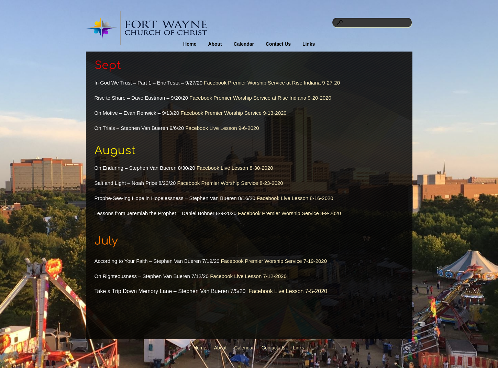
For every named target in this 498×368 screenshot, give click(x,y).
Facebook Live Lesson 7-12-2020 (248, 276)
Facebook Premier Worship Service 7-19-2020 (274, 261)
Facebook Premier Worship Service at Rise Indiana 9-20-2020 (260, 98)
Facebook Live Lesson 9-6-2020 (222, 128)
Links (308, 44)
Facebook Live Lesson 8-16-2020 (295, 198)
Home (190, 44)
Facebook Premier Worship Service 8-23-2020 (230, 183)
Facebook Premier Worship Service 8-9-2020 (289, 213)
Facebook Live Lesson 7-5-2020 (287, 291)
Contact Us (278, 44)
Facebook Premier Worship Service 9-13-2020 (233, 113)
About (215, 44)
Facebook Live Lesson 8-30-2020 (235, 168)
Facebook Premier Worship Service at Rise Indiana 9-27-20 (272, 83)
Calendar (244, 44)
